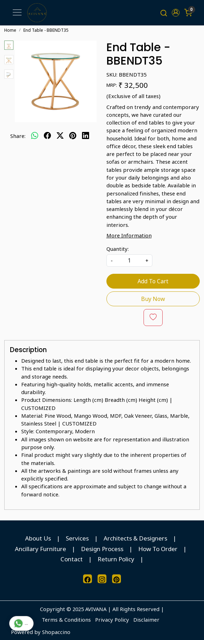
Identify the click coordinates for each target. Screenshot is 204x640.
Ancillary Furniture (40, 549)
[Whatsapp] (34, 136)
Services (77, 539)
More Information (129, 235)
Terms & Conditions (66, 619)
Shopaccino (56, 631)
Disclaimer (146, 619)
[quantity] (129, 260)
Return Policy (116, 559)
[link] (163, 12)
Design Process (102, 549)
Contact (71, 559)
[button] (176, 13)
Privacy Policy (112, 619)
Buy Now (153, 299)
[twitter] (60, 136)
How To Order (157, 549)
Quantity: (117, 248)
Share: (17, 135)
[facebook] (47, 136)
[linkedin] (85, 136)
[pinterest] (72, 136)
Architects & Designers (135, 539)
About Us (38, 539)
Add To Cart (153, 281)
